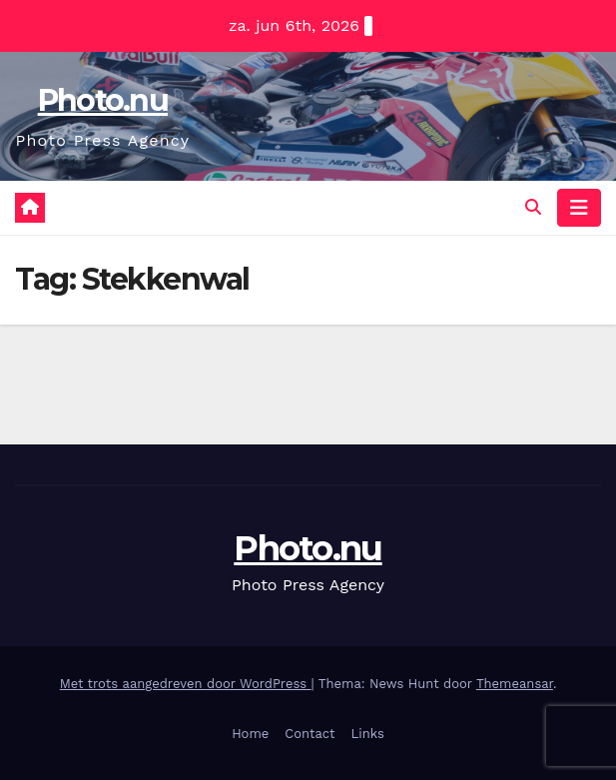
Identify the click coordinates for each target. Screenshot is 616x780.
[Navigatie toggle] (579, 208)
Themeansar (514, 683)
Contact (309, 733)
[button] (533, 207)
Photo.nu (103, 100)
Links (367, 733)
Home (250, 733)
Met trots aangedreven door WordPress (185, 683)
